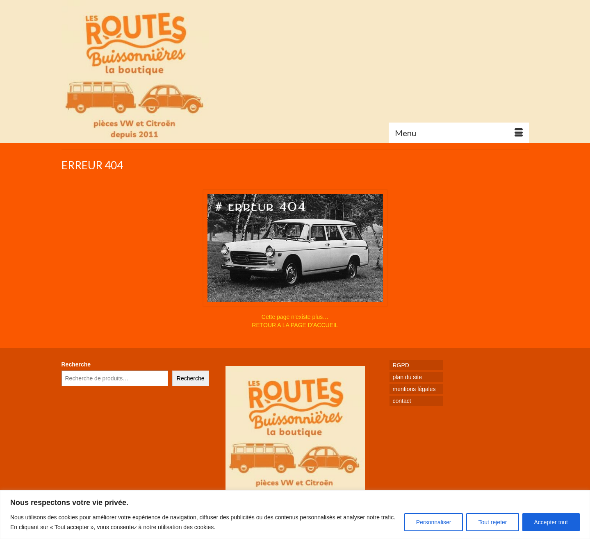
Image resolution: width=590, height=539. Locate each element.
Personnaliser (433, 522)
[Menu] (459, 133)
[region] (295, 514)
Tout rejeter (492, 522)
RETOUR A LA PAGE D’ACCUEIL (295, 325)
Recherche (76, 364)
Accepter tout (551, 522)
